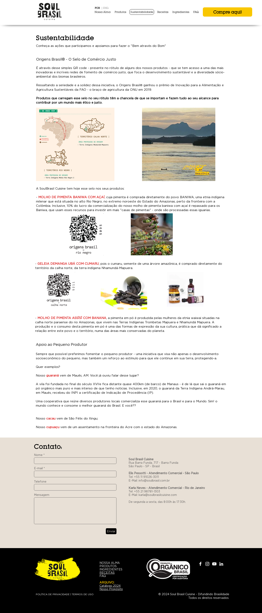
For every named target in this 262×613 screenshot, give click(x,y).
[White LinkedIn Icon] (221, 564)
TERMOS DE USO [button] (83, 594)
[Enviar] (111, 531)
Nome (38, 455)
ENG (105, 7)
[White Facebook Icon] (200, 564)
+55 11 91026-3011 (146, 476)
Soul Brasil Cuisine (141, 459)
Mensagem (41, 494)
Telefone (40, 481)
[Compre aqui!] (227, 12)
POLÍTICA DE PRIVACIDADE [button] (53, 594)
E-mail (38, 468)
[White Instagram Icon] (207, 564)
